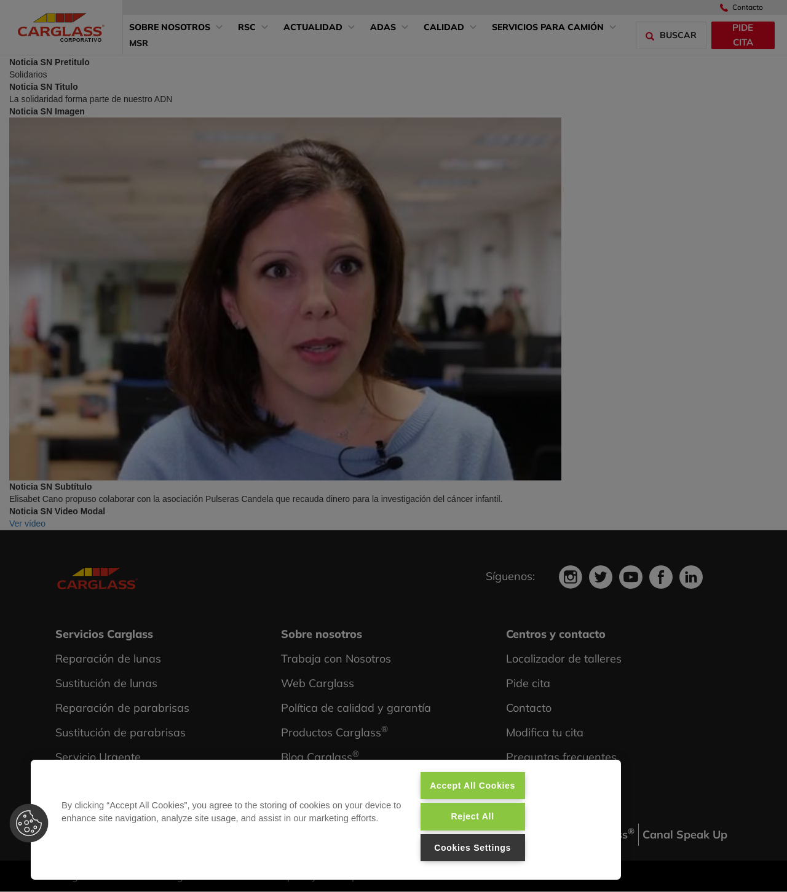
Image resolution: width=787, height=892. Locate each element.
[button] (29, 823)
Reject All (472, 816)
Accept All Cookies (472, 785)
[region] (326, 820)
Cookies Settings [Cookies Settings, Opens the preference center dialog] (472, 848)
